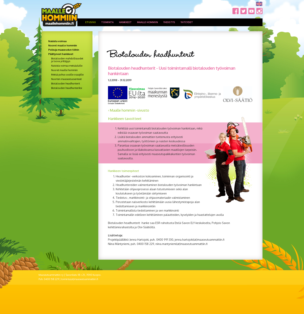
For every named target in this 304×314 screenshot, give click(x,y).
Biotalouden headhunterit (65, 83)
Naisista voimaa (57, 41)
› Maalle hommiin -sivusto (128, 110)
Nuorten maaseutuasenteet (66, 79)
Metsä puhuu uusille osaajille (67, 74)
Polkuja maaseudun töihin (63, 49)
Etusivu (90, 22)
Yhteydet (186, 22)
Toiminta (107, 22)
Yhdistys (169, 22)
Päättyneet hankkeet (60, 54)
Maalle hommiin (147, 22)
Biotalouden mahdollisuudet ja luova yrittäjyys (67, 59)
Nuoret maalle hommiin (62, 45)
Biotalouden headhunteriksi (66, 88)
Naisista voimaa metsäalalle (66, 65)
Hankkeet (125, 22)
